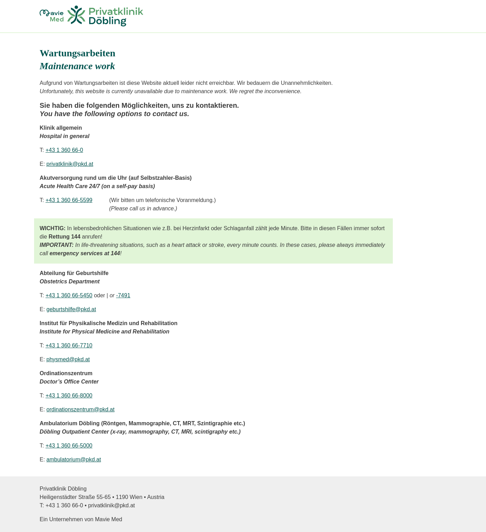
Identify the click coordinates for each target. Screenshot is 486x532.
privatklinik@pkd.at (70, 164)
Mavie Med (108, 519)
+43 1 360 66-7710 (69, 345)
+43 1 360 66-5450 (69, 295)
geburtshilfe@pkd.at (71, 309)
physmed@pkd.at (68, 359)
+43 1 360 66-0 (64, 150)
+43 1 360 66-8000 (69, 395)
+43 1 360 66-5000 (69, 446)
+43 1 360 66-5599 (69, 200)
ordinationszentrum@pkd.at (81, 409)
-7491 (123, 295)
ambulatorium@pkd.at (74, 459)
